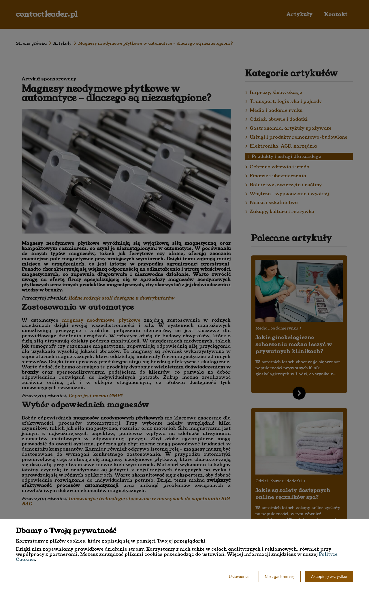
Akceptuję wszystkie (329, 576)
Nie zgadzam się (280, 576)
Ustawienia (238, 576)
